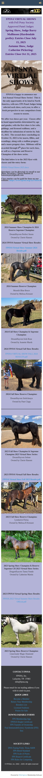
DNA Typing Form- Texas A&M (21, 748)
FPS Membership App (21, 719)
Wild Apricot (23, 775)
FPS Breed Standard (21, 751)
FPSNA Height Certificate (21, 722)
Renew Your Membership (21, 702)
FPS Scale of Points (21, 754)
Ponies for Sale (21, 711)
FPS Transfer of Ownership (21, 725)
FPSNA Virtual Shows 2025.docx (15, 167)
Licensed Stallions (21, 708)
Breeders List (21, 705)
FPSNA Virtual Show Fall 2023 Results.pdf (21, 479)
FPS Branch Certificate (21, 757)
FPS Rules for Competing (21, 759)
